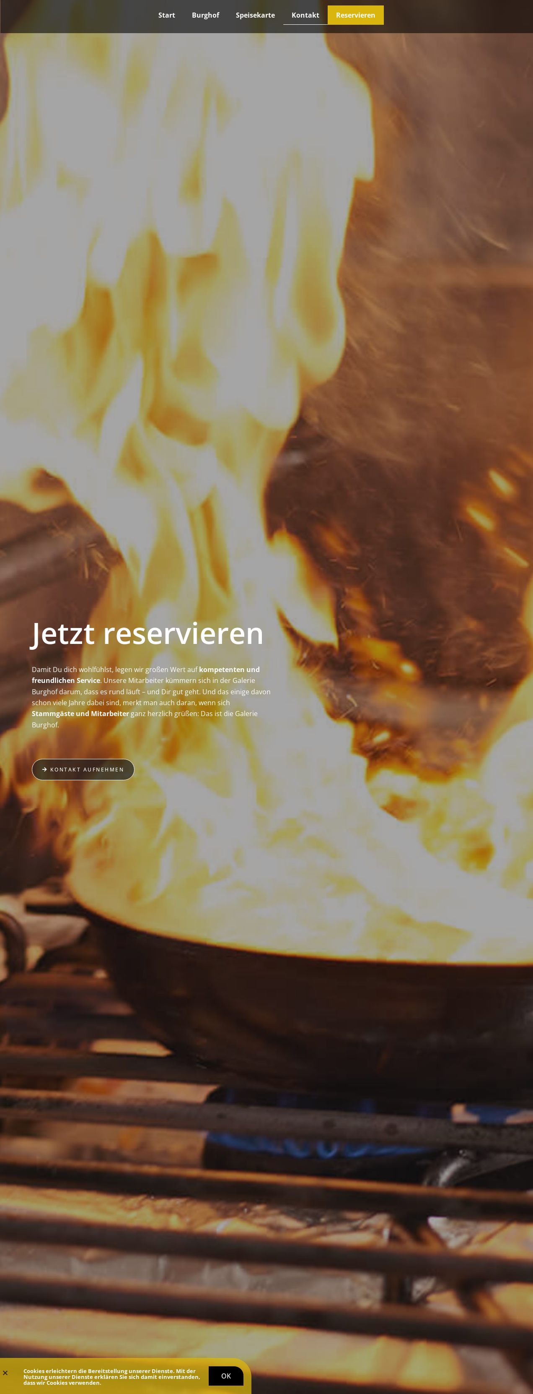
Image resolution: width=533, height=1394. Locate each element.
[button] (5, 1374)
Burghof (205, 15)
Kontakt (305, 15)
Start (166, 15)
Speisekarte (255, 15)
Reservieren (355, 15)
